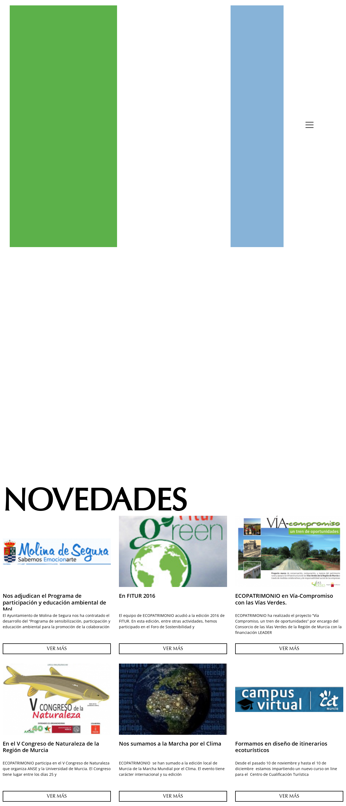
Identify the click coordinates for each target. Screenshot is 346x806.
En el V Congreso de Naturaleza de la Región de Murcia (51, 747)
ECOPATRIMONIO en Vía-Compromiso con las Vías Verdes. (284, 599)
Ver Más (57, 648)
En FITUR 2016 (137, 595)
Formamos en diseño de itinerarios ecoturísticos (281, 747)
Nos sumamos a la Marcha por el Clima (170, 743)
